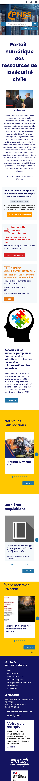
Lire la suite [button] (11, 400)
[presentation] (36, 454)
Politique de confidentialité (19, 682)
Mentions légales (15, 679)
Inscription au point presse (19, 214)
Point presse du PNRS (19, 201)
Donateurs (12, 689)
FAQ (9, 670)
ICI (31, 158)
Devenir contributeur (14, 255)
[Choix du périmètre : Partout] (3, 24)
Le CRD (9, 299)
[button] (26, 2)
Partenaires (12, 685)
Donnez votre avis (15, 676)
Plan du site (12, 673)
